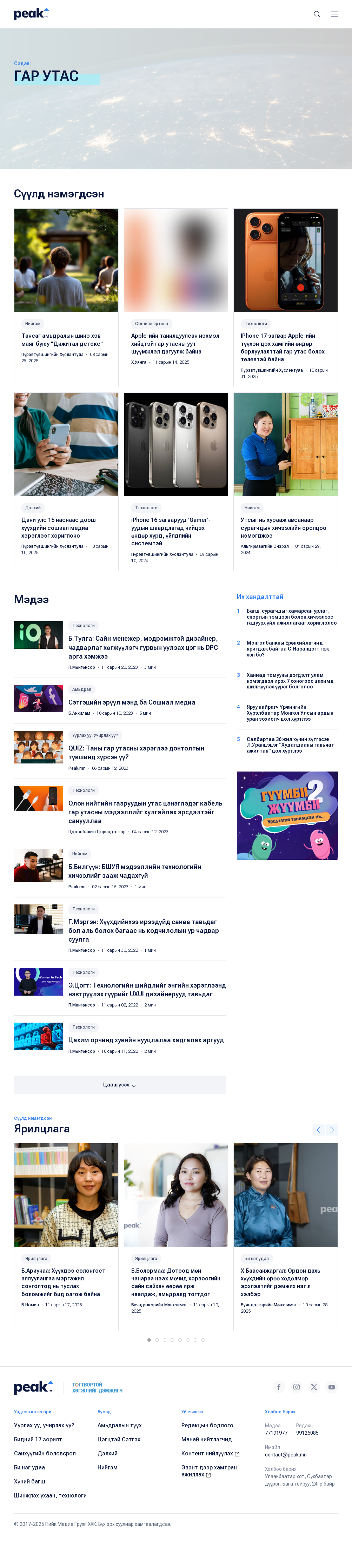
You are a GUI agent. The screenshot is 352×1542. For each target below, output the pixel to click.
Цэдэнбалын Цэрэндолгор (97, 831)
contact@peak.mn (286, 1454)
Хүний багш (29, 1481)
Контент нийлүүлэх (210, 1453)
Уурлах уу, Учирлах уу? (95, 735)
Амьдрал (81, 689)
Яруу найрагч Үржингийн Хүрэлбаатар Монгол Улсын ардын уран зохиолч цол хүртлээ (290, 713)
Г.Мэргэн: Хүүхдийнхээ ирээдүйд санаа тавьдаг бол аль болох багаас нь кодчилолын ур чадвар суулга (143, 930)
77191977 (276, 1433)
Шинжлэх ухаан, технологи (50, 1495)
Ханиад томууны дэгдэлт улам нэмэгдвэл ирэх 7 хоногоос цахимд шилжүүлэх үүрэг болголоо (290, 681)
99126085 (307, 1433)
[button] (316, 14)
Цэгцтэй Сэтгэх (119, 1439)
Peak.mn (77, 768)
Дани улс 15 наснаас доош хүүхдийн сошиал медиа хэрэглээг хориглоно (58, 528)
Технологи (256, 323)
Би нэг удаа (257, 1258)
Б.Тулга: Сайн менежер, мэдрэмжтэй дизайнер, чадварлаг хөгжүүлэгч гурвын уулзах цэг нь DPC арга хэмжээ (143, 647)
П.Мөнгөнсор (82, 667)
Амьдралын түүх (120, 1425)
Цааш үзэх (120, 1085)
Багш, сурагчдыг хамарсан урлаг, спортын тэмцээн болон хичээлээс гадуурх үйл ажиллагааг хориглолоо (292, 617)
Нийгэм (32, 323)
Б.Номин (30, 1304)
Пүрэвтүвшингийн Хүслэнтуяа (53, 354)
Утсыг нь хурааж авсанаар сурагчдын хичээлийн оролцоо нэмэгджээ (283, 528)
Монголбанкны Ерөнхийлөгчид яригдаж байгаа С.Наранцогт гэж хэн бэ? (288, 649)
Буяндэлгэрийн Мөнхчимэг (159, 1304)
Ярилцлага (36, 1258)
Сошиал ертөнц (151, 323)
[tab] (149, 1340)
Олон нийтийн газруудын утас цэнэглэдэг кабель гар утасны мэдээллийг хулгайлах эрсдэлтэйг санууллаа (145, 812)
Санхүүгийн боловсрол (45, 1453)
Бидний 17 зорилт (38, 1439)
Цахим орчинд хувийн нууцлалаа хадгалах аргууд (146, 1040)
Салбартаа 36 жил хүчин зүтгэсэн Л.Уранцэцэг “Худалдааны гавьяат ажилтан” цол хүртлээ (290, 745)
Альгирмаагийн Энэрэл (265, 546)
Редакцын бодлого (207, 1425)
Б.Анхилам (79, 713)
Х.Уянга (139, 362)
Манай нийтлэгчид (206, 1439)
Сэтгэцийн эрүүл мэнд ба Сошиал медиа (131, 702)
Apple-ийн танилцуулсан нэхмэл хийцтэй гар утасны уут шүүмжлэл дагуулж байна (175, 343)
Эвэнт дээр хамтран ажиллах (209, 1471)
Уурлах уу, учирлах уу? (44, 1425)
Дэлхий (33, 507)
